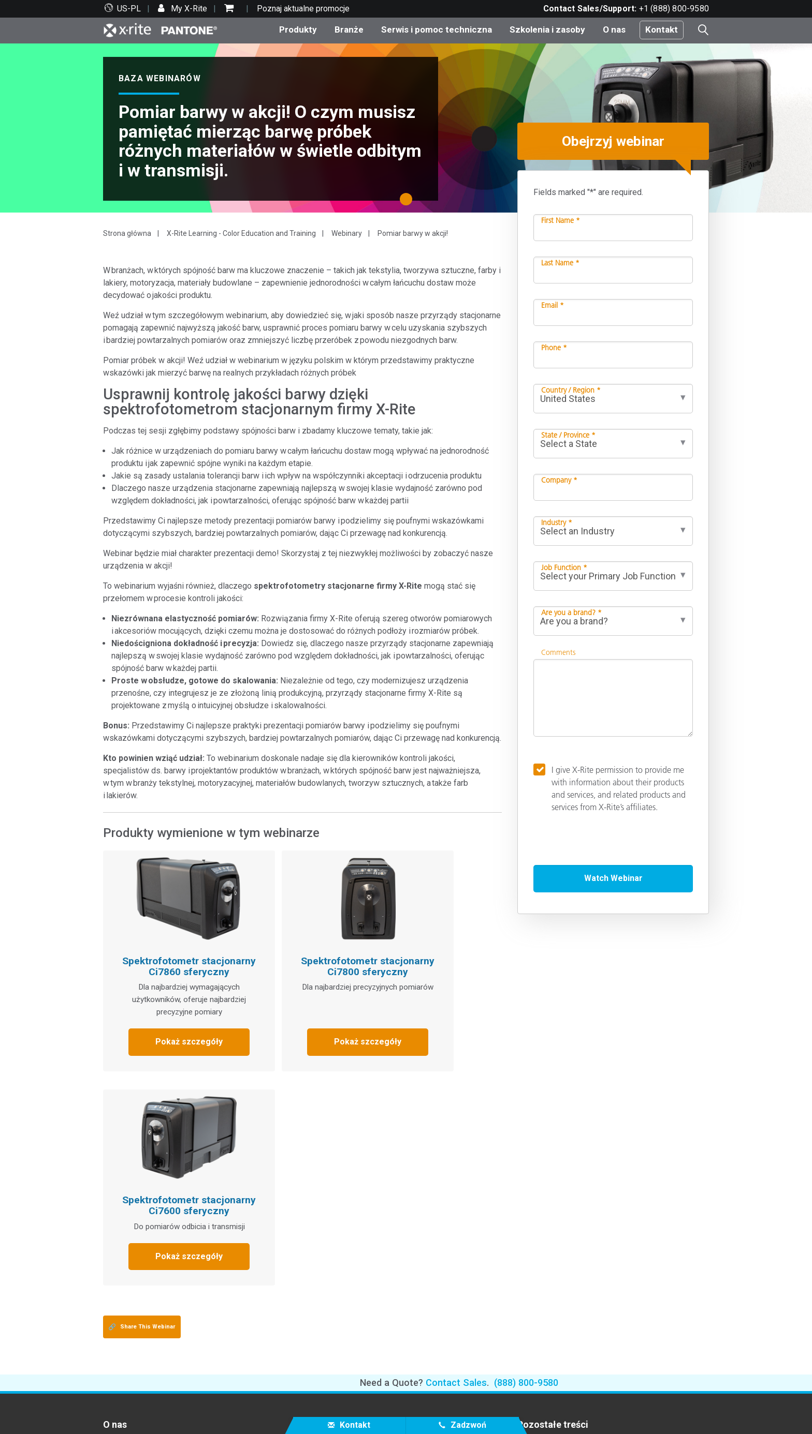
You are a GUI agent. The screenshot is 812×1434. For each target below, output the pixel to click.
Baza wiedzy (337, 1297)
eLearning (328, 1351)
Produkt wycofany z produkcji (156, 1351)
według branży (336, 1263)
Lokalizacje (123, 1238)
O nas (614, 29)
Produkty (298, 29)
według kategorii (340, 1251)
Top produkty (333, 1226)
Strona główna (127, 233)
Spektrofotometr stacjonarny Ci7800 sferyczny (296, 948)
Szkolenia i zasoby (547, 29)
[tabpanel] (406, 128)
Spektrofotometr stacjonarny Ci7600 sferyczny (428, 948)
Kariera (115, 1226)
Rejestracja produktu (140, 1338)
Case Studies (334, 1338)
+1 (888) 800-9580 (674, 8)
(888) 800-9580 (526, 1167)
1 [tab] (408, 202)
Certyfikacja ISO (132, 1363)
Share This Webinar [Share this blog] (141, 1112)
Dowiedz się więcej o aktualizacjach (375, 1275)
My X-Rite (188, 8)
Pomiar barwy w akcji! (413, 233)
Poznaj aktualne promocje (303, 8)
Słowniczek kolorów (553, 1238)
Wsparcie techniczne (141, 1301)
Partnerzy (120, 1289)
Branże (349, 29)
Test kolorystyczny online (563, 1226)
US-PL (129, 8)
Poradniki (327, 1363)
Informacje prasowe (139, 1251)
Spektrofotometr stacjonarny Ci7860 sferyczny (164, 948)
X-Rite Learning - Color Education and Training (241, 233)
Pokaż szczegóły (164, 1041)
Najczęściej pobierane (142, 1314)
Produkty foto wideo (347, 1238)
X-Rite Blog (538, 1251)
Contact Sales (456, 1167)
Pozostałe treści (552, 1209)
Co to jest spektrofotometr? (567, 1263)
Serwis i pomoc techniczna (436, 29)
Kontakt (661, 29)
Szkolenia (328, 1326)
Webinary (346, 233)
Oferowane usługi (135, 1326)
